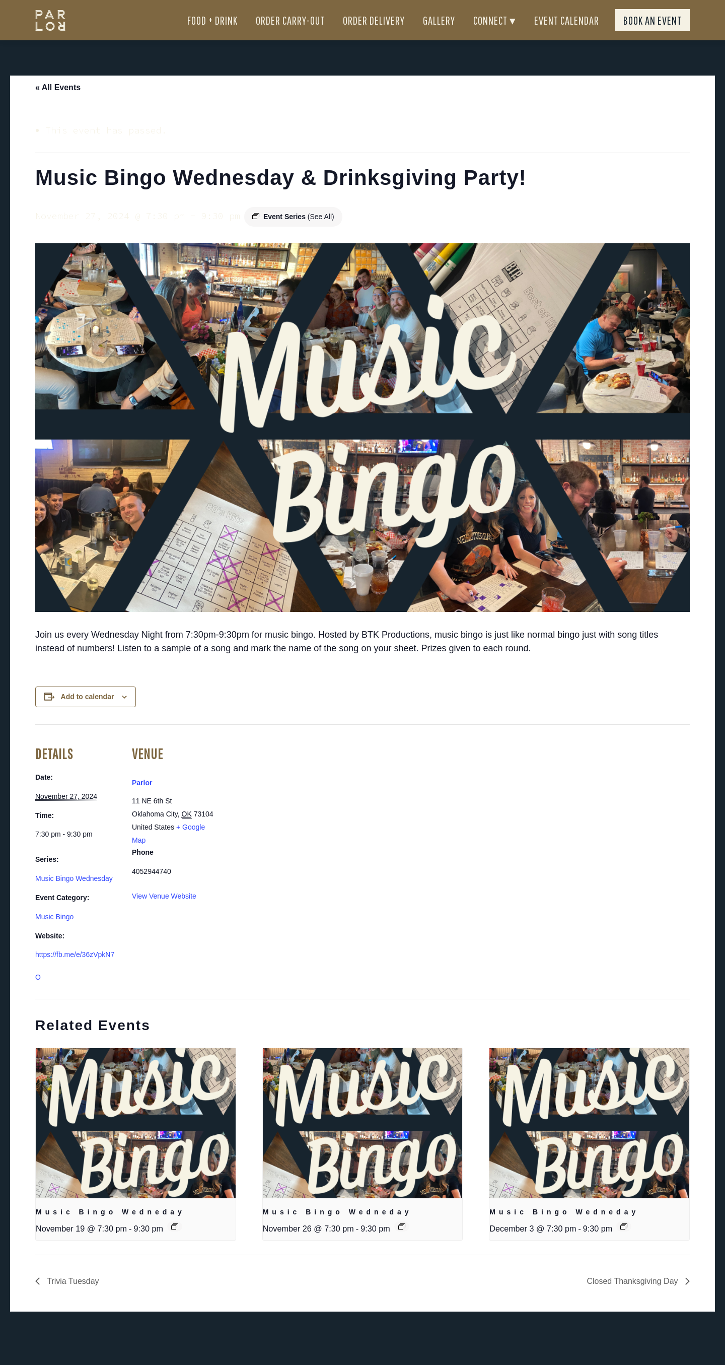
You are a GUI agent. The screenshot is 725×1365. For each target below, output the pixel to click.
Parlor (142, 801)
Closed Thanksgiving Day (633, 1299)
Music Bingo (54, 935)
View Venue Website (164, 914)
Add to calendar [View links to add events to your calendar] (87, 715)
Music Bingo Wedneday (110, 1230)
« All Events (58, 105)
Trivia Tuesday (72, 1299)
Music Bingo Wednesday (74, 897)
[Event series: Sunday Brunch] (174, 1245)
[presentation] (136, 1141)
